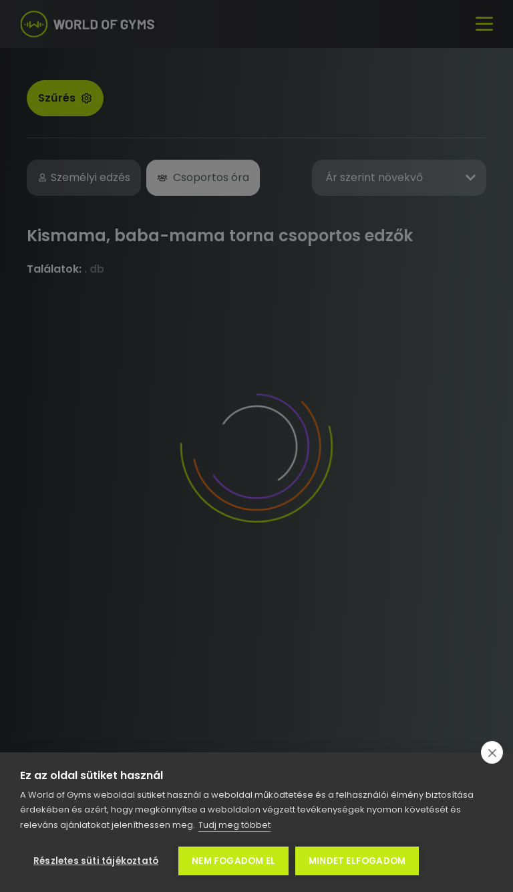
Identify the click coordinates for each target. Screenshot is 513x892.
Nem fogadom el (233, 861)
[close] (492, 752)
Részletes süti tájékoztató (95, 861)
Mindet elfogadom (357, 861)
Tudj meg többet (234, 825)
